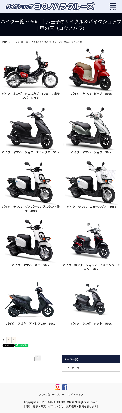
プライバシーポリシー (51, 394)
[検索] (38, 358)
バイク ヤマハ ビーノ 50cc (91, 93)
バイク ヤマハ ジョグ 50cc (91, 152)
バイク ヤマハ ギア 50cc (31, 265)
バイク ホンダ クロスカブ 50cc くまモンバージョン (31, 95)
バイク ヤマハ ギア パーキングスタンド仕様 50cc (31, 208)
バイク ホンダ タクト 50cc (91, 323)
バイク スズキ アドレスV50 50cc (30, 323)
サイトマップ (71, 368)
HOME (4, 42)
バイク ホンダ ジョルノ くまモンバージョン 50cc (91, 267)
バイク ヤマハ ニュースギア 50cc (91, 206)
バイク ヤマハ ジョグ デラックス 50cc (31, 152)
